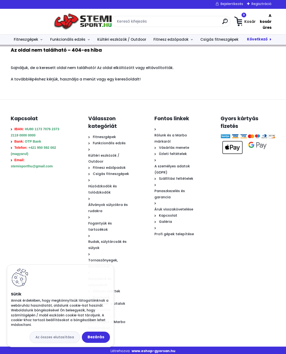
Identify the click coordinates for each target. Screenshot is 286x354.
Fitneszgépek (26, 37)
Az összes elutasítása (54, 337)
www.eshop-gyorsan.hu (153, 349)
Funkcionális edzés (67, 37)
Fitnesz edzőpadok (170, 37)
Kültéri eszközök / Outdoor (121, 37)
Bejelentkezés (232, 3)
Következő (257, 37)
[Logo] (40, 21)
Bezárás (96, 337)
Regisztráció (261, 3)
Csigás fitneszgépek (219, 37)
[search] (196, 22)
